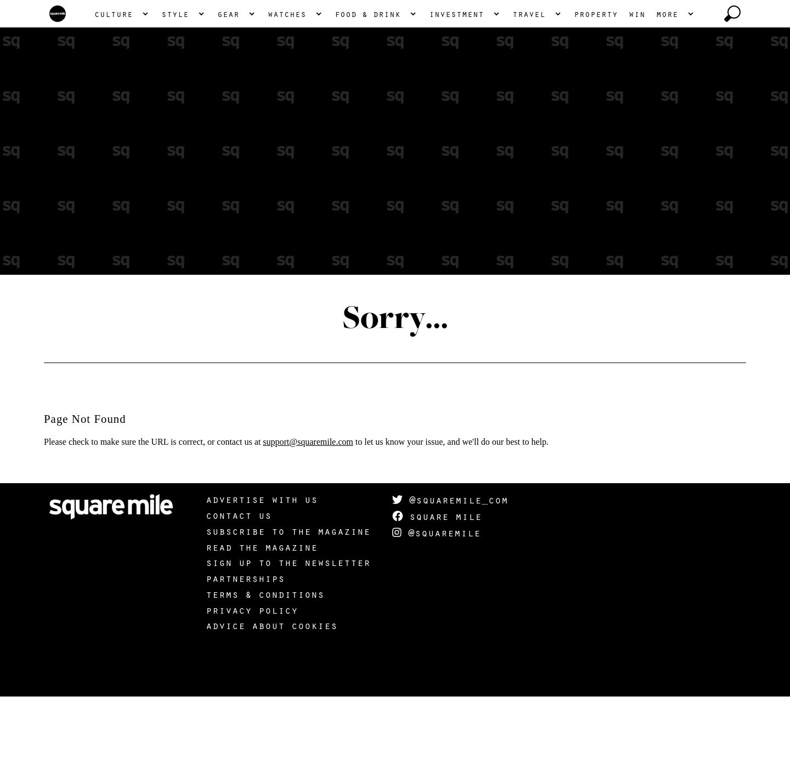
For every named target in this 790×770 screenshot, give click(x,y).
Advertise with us (262, 572)
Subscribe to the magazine (288, 604)
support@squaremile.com (308, 515)
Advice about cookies (271, 699)
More (667, 87)
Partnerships (245, 651)
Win (637, 87)
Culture (113, 87)
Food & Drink (367, 87)
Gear (228, 87)
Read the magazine (262, 620)
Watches (287, 87)
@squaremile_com (450, 573)
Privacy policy (252, 683)
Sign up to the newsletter (288, 636)
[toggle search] (732, 87)
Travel (528, 87)
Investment (456, 87)
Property (596, 87)
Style (175, 87)
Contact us (239, 588)
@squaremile (436, 606)
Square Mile (437, 589)
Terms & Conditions (265, 667)
